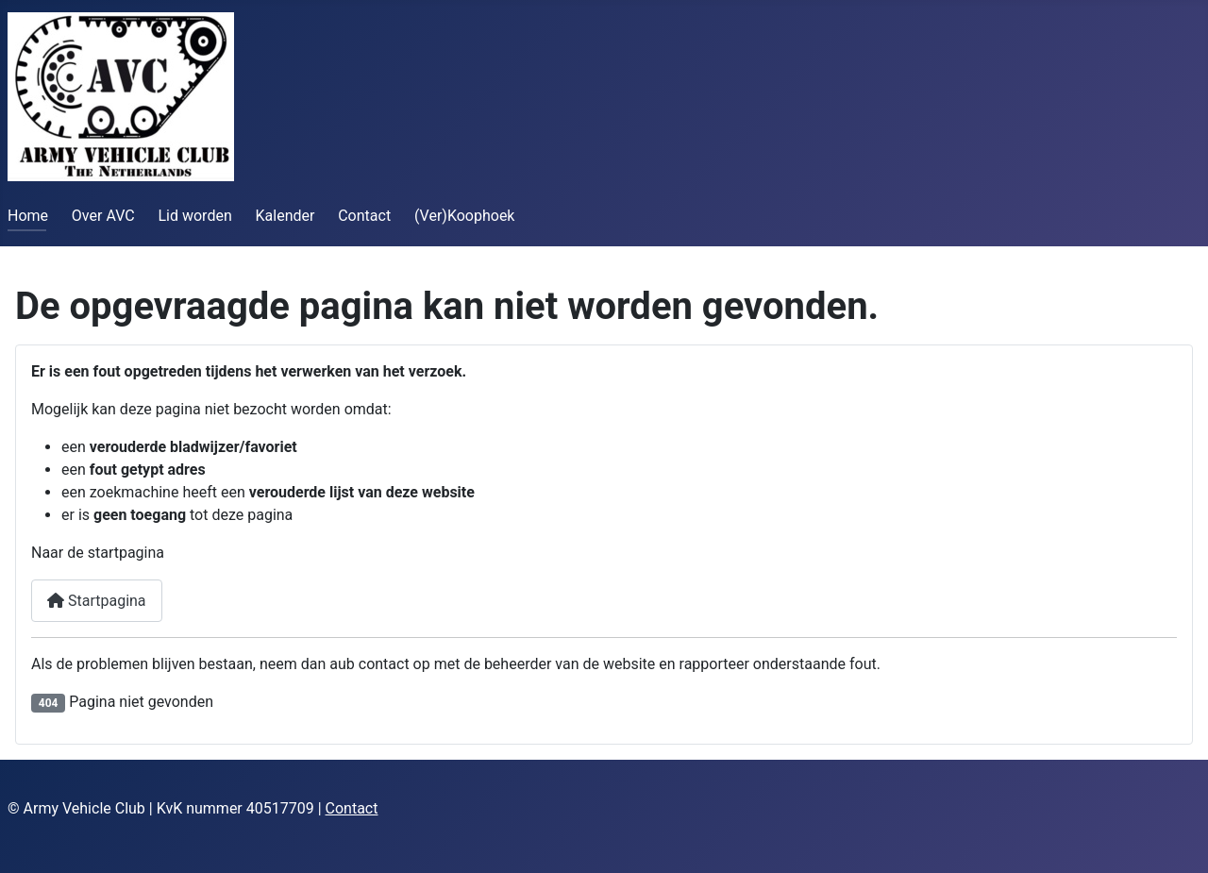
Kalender (285, 216)
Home (28, 216)
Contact (364, 216)
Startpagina (96, 601)
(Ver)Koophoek (464, 216)
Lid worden (194, 216)
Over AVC (103, 216)
